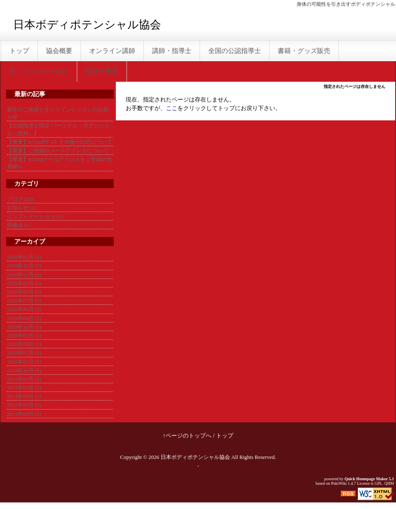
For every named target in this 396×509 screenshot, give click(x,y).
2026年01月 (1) (24, 257)
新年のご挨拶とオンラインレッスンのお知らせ (57, 113)
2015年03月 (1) (24, 388)
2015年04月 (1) (24, 379)
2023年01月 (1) (24, 353)
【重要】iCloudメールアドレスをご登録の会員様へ (59, 163)
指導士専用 (101, 71)
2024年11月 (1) (24, 327)
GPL (378, 483)
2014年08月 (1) (24, 396)
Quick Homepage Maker (366, 479)
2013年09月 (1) (24, 405)
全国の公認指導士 (234, 50)
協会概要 (59, 50)
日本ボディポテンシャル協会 (87, 24)
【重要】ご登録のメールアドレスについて (57, 150)
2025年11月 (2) (24, 275)
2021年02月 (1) (24, 362)
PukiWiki (339, 483)
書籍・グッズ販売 (304, 50)
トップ (19, 50)
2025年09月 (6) (24, 283)
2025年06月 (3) (24, 309)
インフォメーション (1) (34, 216)
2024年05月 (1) (24, 335)
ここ (171, 108)
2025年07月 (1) (24, 300)
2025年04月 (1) (24, 318)
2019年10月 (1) (24, 370)
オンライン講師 (112, 50)
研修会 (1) (18, 225)
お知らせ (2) (21, 208)
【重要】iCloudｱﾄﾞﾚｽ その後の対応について (59, 142)
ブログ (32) (20, 199)
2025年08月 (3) (24, 292)
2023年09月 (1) (24, 344)
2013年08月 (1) (24, 414)
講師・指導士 (171, 50)
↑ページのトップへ (187, 436)
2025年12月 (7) (24, 266)
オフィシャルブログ (39, 71)
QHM (389, 483)
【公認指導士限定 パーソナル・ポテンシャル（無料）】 (58, 129)
